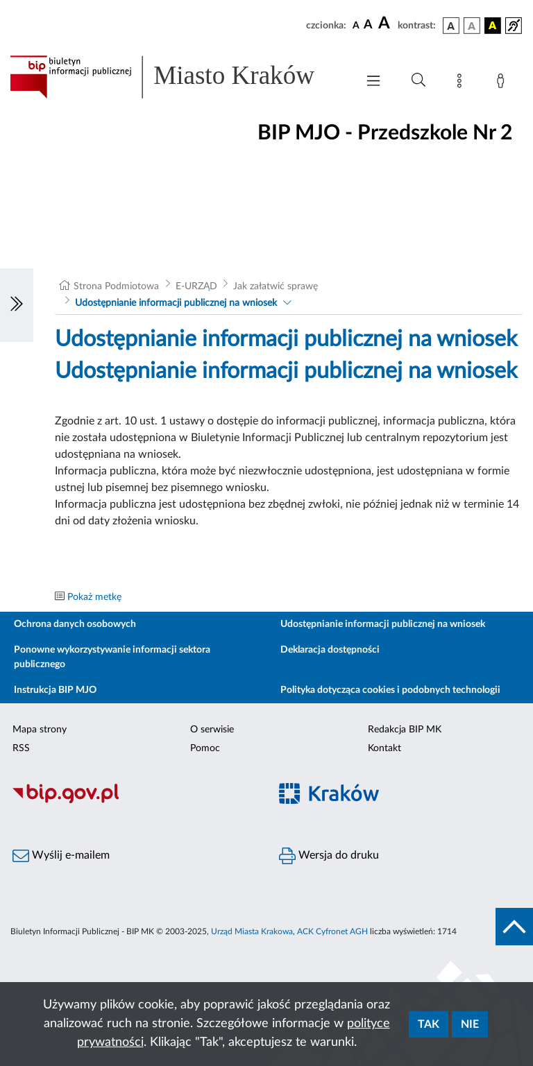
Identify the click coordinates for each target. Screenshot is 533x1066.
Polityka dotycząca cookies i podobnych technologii (390, 690)
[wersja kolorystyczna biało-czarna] (472, 26)
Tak (428, 1024)
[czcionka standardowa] (356, 25)
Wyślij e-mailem (61, 856)
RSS (21, 748)
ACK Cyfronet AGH (332, 931)
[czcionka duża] (386, 23)
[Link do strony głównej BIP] (176, 77)
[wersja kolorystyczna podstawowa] (451, 26)
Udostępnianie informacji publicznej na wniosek (176, 303)
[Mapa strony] (462, 83)
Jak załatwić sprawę (275, 286)
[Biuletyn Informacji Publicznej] (133, 801)
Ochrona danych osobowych (75, 624)
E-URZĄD (196, 286)
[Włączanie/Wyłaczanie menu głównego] (373, 82)
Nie (470, 1024)
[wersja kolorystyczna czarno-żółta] (493, 26)
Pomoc (205, 748)
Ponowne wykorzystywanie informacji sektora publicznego (112, 657)
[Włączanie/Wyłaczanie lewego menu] (16, 305)
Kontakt (384, 748)
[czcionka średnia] (368, 25)
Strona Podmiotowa (116, 286)
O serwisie (212, 729)
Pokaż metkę (94, 597)
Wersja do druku (329, 856)
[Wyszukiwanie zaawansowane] (418, 80)
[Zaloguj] (503, 83)
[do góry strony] (514, 926)
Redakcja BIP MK (404, 729)
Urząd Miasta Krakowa (252, 931)
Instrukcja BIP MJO (55, 690)
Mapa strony (39, 729)
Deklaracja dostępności (330, 650)
